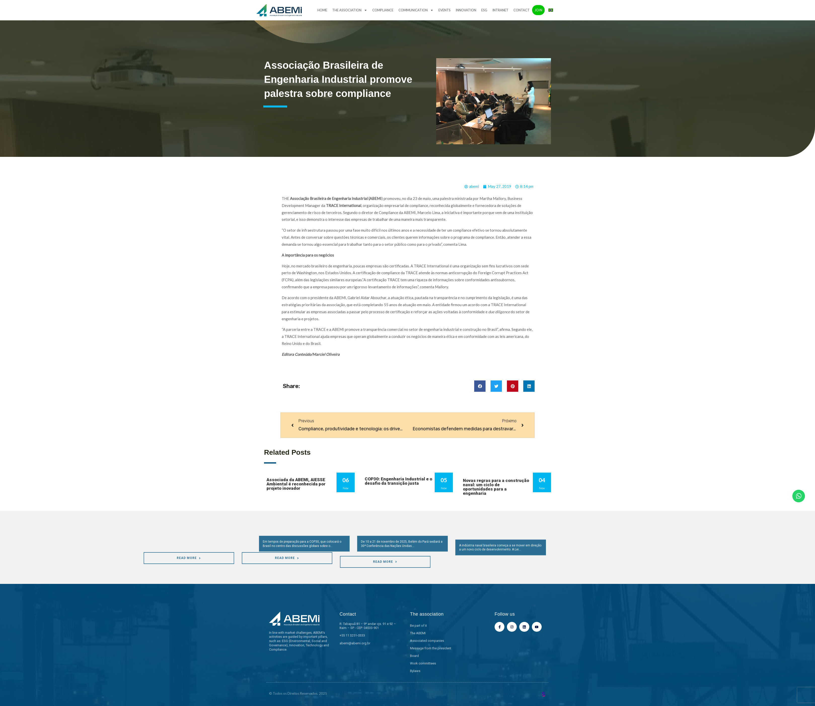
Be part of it (418, 625)
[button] (480, 386)
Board (414, 656)
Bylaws (415, 671)
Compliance (382, 10)
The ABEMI (418, 633)
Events (444, 10)
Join (538, 10)
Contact (521, 10)
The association (349, 10)
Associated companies (427, 641)
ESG (484, 10)
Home (322, 10)
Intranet (500, 10)
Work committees (423, 663)
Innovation (466, 10)
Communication (415, 10)
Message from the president (430, 648)
